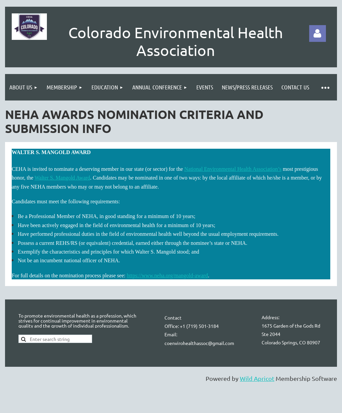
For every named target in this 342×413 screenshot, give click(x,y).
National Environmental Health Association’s (232, 169)
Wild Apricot (257, 378)
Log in (317, 33)
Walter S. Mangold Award (62, 178)
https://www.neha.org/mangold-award (167, 275)
